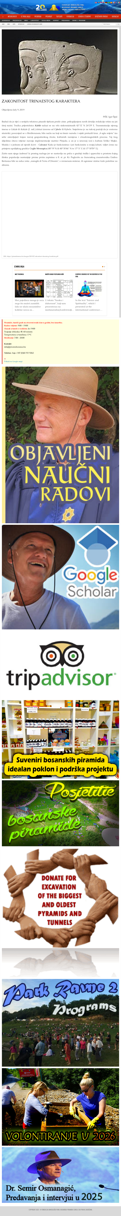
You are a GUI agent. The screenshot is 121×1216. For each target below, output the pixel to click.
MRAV (26, 20)
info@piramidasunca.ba (15, 347)
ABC (3, 24)
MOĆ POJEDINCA (19, 274)
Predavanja (65, 20)
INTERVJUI (21, 24)
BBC (8, 24)
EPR (14, 24)
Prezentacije (17, 20)
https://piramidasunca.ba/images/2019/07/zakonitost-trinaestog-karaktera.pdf (32, 256)
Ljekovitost (35, 20)
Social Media (46, 20)
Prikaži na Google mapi (13, 361)
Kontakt (56, 20)
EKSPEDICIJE (6, 20)
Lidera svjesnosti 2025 (34, 24)
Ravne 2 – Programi (78, 20)
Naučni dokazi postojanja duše (54, 274)
